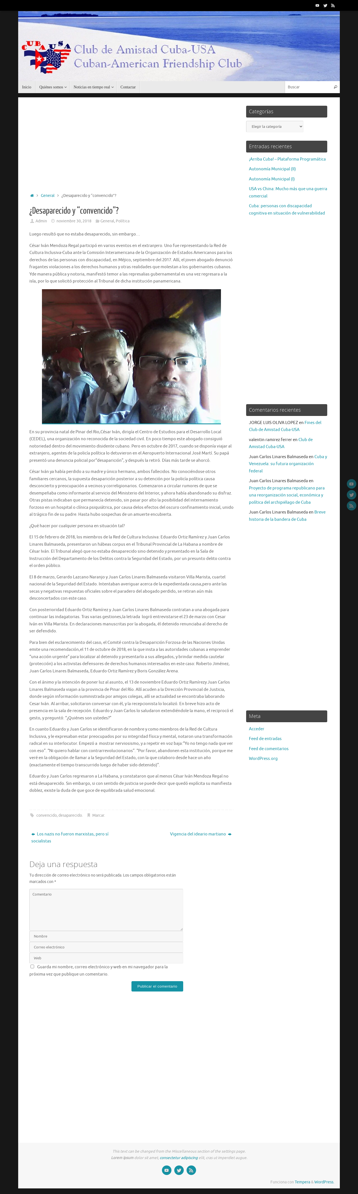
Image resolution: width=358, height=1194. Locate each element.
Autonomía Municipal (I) (272, 179)
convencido (46, 815)
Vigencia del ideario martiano (201, 834)
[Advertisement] (131, 143)
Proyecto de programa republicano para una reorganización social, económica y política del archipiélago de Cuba (287, 495)
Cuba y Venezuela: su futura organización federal (288, 464)
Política (122, 221)
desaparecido (70, 815)
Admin (41, 221)
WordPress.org (263, 758)
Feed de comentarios (269, 749)
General (48, 195)
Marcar (98, 815)
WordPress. (324, 1182)
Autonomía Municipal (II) (272, 169)
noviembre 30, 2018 (73, 221)
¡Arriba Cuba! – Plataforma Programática (287, 159)
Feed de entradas (265, 738)
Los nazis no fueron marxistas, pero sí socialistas (70, 838)
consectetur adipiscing (179, 1157)
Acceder (256, 729)
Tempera (302, 1182)
